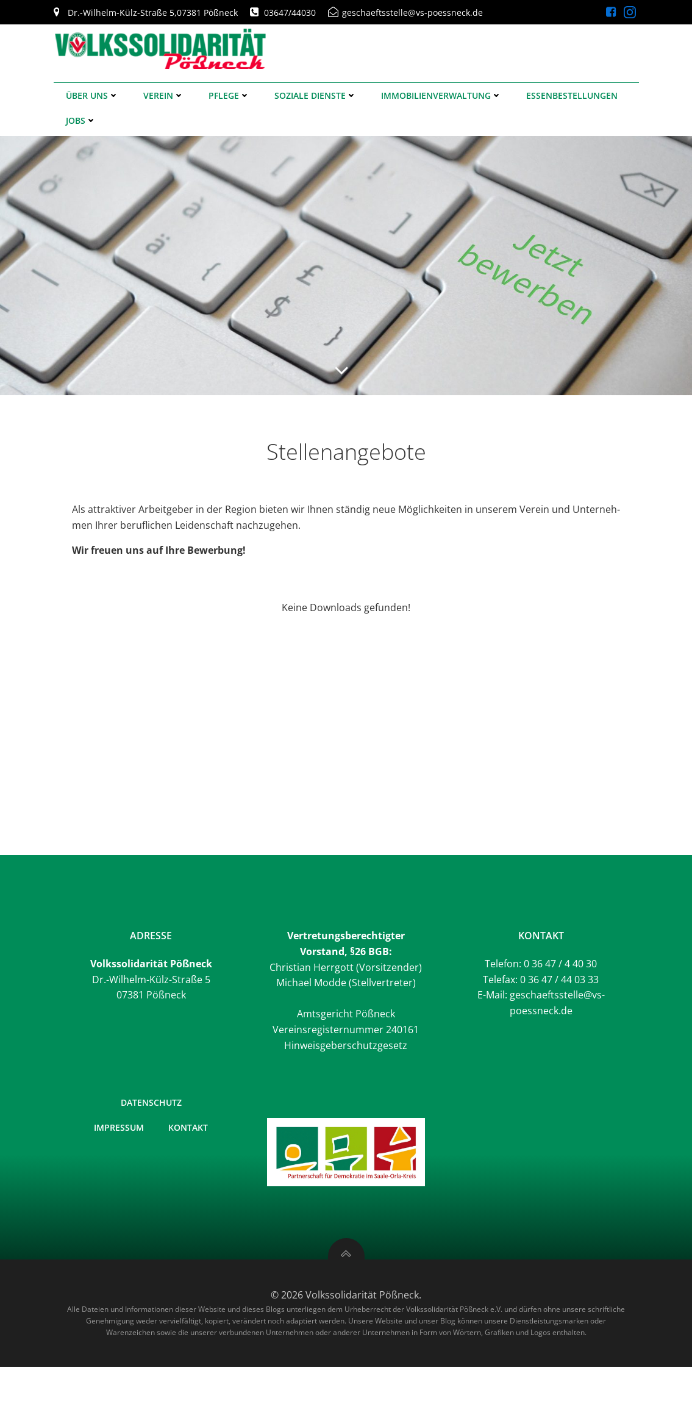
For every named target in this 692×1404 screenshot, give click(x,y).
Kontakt (188, 1127)
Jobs (81, 120)
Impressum (119, 1127)
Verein (163, 95)
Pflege (229, 95)
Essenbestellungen (572, 95)
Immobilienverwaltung (441, 95)
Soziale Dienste (315, 95)
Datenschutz (151, 1102)
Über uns (92, 95)
